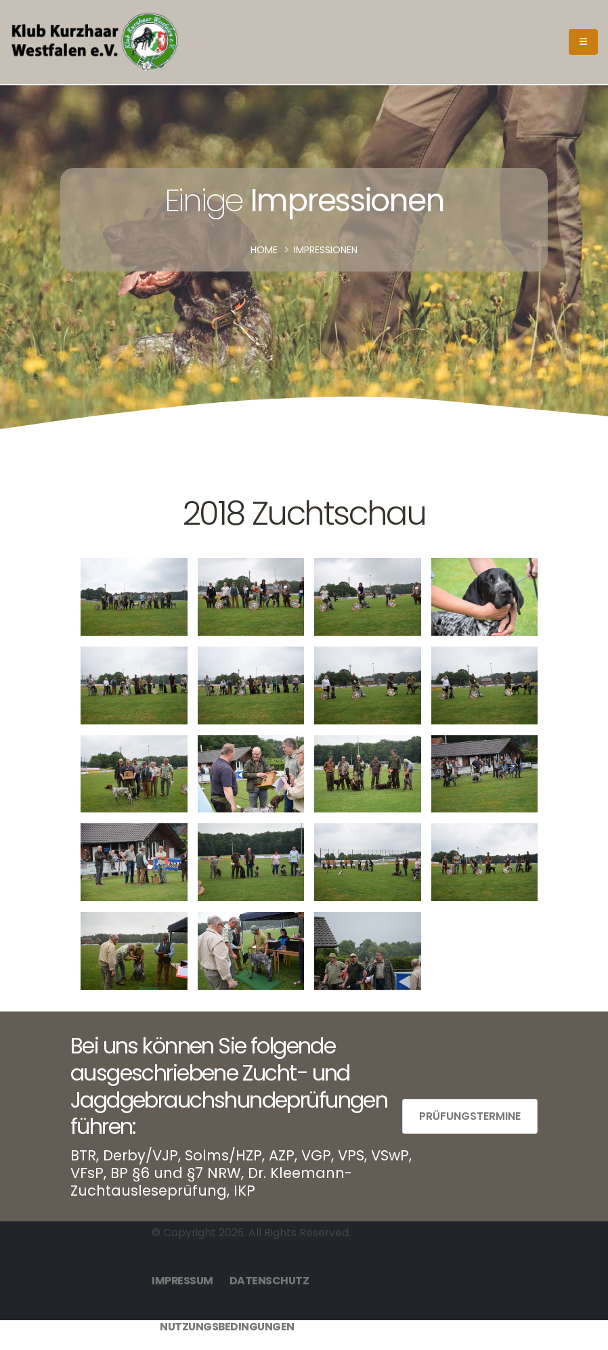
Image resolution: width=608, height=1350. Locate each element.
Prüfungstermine (470, 1116)
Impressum (182, 1280)
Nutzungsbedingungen (227, 1326)
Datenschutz (269, 1280)
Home (264, 250)
